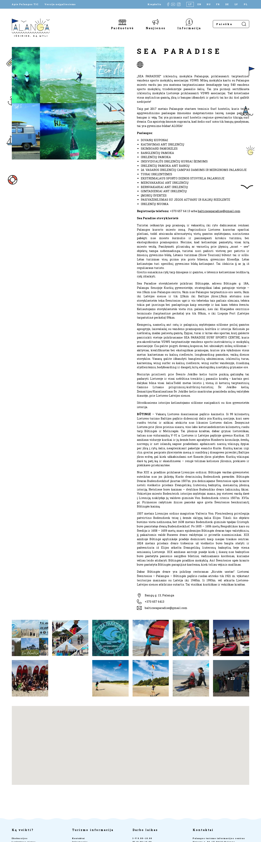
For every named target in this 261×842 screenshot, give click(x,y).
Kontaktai (78, 838)
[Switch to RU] (208, 4)
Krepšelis (154, 4)
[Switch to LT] (190, 4)
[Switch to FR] (217, 4)
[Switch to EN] (199, 4)
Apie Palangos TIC (25, 4)
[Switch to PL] (245, 4)
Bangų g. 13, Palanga (159, 595)
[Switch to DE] (227, 4)
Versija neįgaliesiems (60, 4)
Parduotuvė (122, 28)
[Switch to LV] (236, 4)
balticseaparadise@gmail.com (219, 211)
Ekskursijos (20, 838)
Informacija (189, 28)
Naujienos (156, 28)
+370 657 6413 (154, 601)
